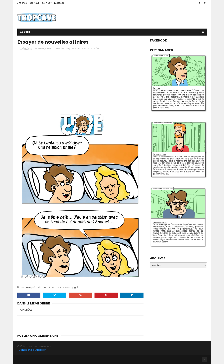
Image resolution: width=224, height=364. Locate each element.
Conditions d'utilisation (32, 350)
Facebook (59, 3)
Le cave (65, 48)
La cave (56, 48)
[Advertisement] (143, 17)
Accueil (25, 31)
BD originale (44, 48)
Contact (47, 3)
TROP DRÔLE (93, 48)
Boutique (34, 3)
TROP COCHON (78, 48)
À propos (22, 3)
